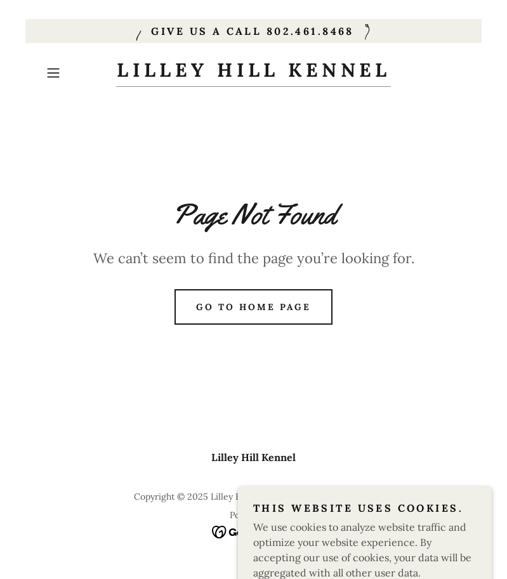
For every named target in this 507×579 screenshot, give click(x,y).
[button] (73, 73)
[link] (254, 73)
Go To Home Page (253, 307)
